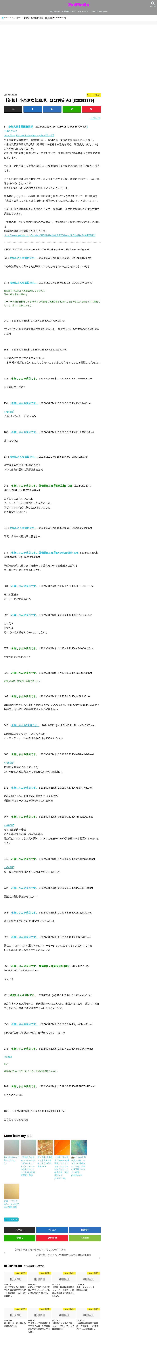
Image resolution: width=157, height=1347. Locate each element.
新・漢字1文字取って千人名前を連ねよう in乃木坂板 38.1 (45, 1161)
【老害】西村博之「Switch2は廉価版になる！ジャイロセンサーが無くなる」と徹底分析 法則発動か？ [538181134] (62, 1165)
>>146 (7, 411)
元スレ (94, 118)
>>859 (7, 762)
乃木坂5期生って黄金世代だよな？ (11, 1158)
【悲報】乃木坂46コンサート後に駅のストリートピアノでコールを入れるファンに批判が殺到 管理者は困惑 (28, 1164)
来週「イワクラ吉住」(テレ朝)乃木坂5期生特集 (11, 1199)
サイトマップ (83, 11)
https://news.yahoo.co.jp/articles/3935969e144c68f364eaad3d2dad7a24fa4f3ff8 (48, 235)
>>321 (7, 1057)
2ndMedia (78, 5)
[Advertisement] (52, 59)
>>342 (7, 867)
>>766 (7, 825)
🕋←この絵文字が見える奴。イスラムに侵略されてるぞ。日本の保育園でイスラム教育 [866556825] (78, 1164)
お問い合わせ (55, 11)
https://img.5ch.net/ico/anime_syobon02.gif (28, 135)
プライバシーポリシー (99, 11)
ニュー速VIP (12, 1214)
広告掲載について (69, 11)
